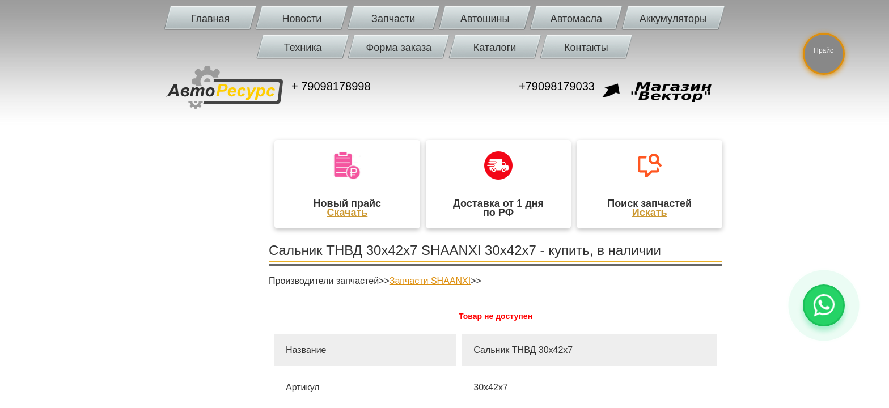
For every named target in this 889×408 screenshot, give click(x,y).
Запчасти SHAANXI (430, 281)
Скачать (347, 212)
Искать (649, 212)
